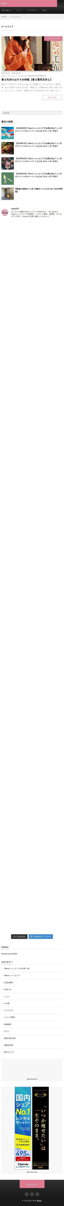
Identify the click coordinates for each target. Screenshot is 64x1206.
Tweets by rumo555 (9, 954)
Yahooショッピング (12, 975)
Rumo (39, 1201)
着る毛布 (32, 76)
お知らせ (7, 989)
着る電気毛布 (41, 76)
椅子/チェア (9, 1052)
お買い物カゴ (6, 10)
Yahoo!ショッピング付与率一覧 (16, 968)
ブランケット (12, 76)
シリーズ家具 (9, 1017)
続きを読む (52, 97)
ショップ (19, 10)
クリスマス (8, 1010)
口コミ (7, 1031)
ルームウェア (23, 76)
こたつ (7, 996)
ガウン (3, 76)
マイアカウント (32, 10)
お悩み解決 (8, 982)
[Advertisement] (32, 1068)
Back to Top (32, 1185)
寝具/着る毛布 (54, 38)
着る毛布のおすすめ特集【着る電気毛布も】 (27, 79)
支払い (44, 10)
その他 (7, 1003)
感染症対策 (8, 1045)
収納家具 (7, 1024)
